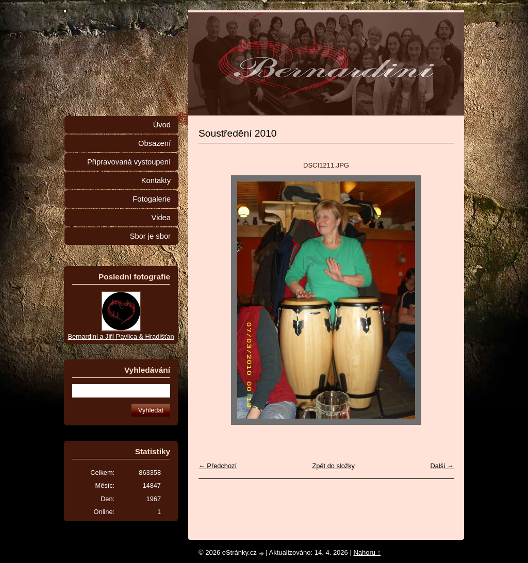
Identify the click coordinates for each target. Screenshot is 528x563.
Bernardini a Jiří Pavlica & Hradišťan (121, 336)
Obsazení (154, 143)
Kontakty (156, 180)
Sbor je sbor (150, 236)
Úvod (162, 125)
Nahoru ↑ (367, 552)
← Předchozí (218, 466)
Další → (442, 466)
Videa (161, 217)
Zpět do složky (333, 466)
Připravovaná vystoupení (129, 162)
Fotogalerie (152, 199)
